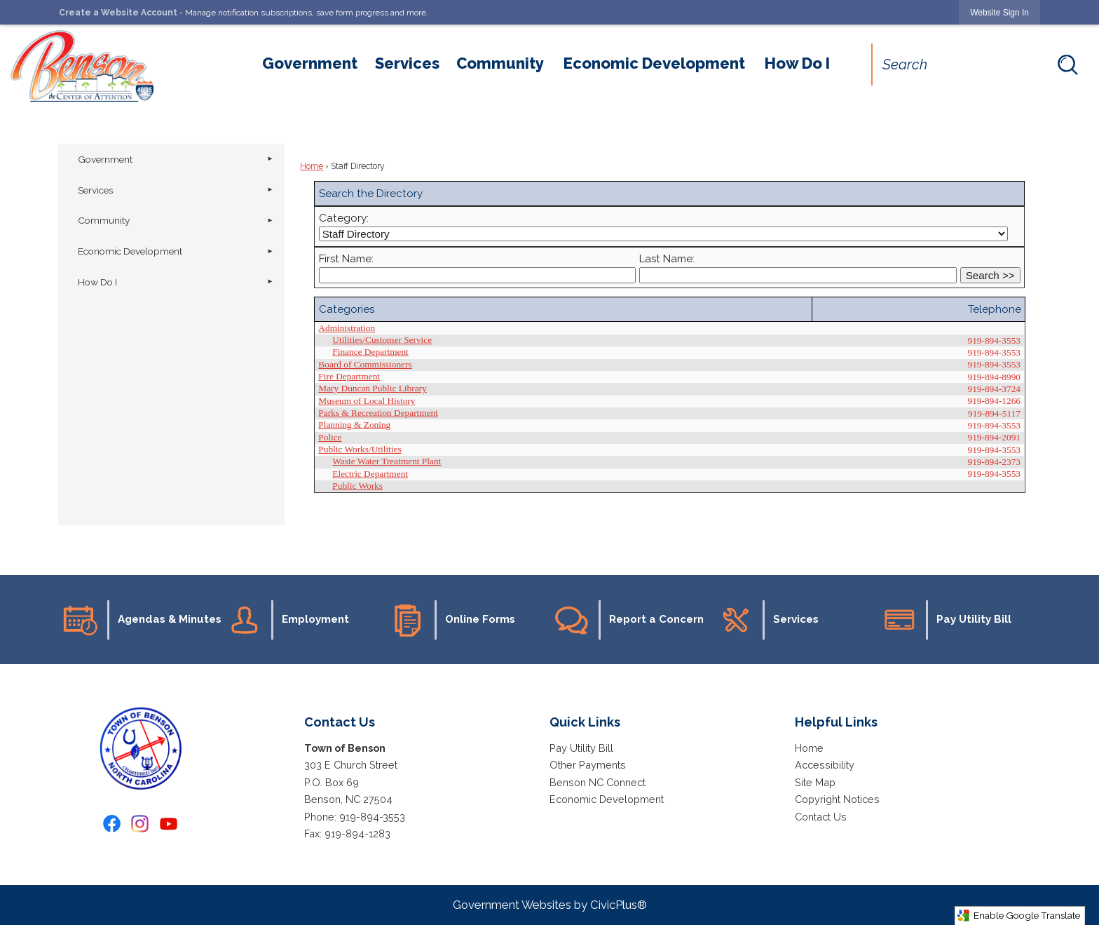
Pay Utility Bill (581, 748)
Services (95, 190)
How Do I (97, 282)
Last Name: (667, 258)
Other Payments (588, 765)
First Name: (346, 258)
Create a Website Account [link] (118, 13)
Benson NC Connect (598, 782)
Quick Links (585, 722)
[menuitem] (310, 63)
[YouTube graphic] (168, 823)
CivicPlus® (618, 905)
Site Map (815, 782)
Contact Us (821, 817)
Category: (344, 218)
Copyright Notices (837, 799)
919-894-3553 (372, 817)
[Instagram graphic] (140, 823)
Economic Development (130, 251)
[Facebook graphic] (112, 823)
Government (105, 159)
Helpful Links (836, 722)
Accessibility (824, 765)
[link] (999, 12)
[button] (1067, 64)
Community (104, 220)
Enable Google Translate (1018, 915)
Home (311, 166)
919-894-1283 (357, 833)
